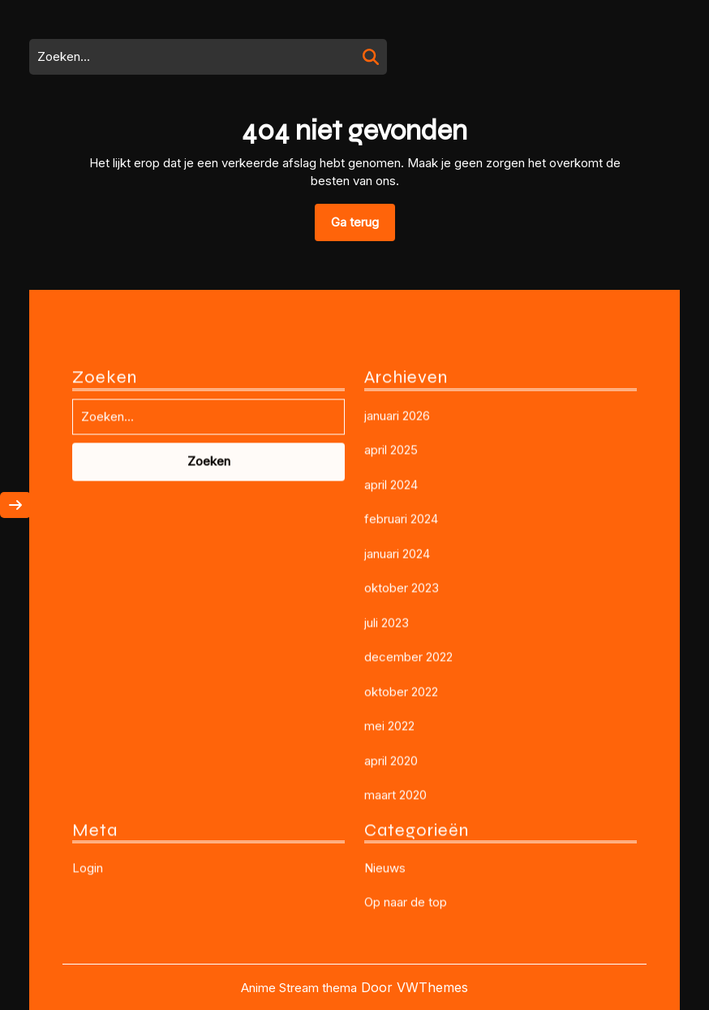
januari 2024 (397, 709)
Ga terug (363, 227)
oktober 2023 (401, 744)
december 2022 (408, 813)
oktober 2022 (401, 847)
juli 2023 (386, 778)
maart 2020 (395, 951)
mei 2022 (389, 882)
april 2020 (391, 916)
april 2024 (391, 640)
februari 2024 (401, 675)
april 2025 (391, 606)
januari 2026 (397, 571)
